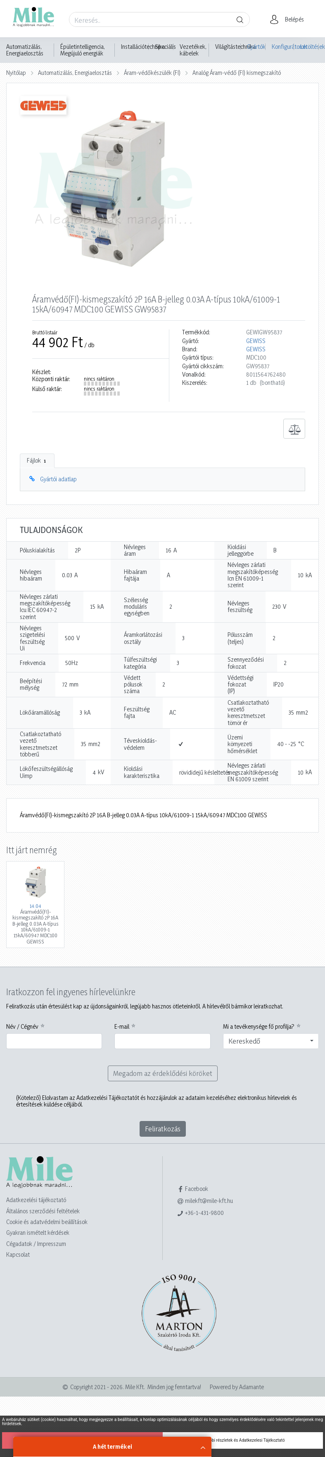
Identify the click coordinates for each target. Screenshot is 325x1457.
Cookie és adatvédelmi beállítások (47, 1221)
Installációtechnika (143, 46)
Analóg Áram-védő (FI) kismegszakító (236, 72)
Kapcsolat (18, 1254)
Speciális (165, 46)
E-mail (121, 1026)
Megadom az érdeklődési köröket (162, 1073)
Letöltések (309, 46)
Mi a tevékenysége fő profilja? (258, 1026)
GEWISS (256, 341)
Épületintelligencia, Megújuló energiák (82, 50)
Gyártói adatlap (58, 478)
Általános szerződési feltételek (43, 1211)
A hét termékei (112, 1446)
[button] (289, 19)
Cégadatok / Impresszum (36, 1243)
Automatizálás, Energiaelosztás (24, 50)
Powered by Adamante (237, 1386)
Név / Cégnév (22, 1026)
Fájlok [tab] (37, 460)
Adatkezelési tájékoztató (36, 1199)
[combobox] (271, 1041)
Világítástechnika (235, 46)
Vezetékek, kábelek (193, 50)
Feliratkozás (162, 1128)
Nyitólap (16, 72)
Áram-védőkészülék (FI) (152, 72)
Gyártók (256, 46)
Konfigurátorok (283, 46)
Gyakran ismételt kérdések (37, 1232)
